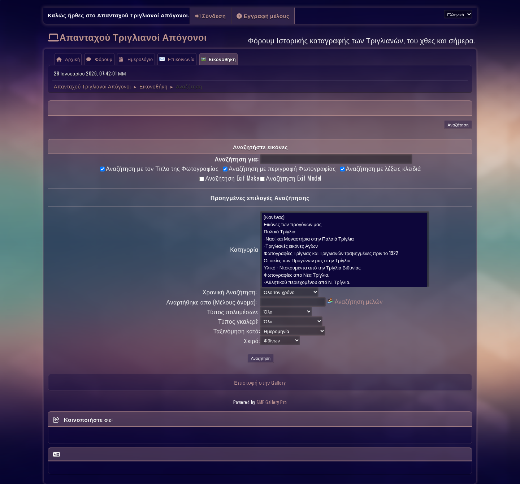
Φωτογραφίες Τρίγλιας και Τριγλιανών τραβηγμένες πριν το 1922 (344, 252)
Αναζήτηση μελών (359, 301)
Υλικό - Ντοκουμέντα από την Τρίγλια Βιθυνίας (344, 267)
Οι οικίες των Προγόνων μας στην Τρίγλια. (344, 260)
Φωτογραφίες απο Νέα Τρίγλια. (344, 274)
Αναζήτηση (458, 125)
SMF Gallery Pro (271, 402)
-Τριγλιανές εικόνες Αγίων (344, 245)
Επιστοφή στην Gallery (260, 382)
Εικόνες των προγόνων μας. (344, 224)
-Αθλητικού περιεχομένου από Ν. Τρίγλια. (344, 281)
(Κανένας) (344, 216)
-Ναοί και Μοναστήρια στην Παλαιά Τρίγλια (344, 238)
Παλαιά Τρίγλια (344, 231)
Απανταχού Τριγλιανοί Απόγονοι (133, 36)
